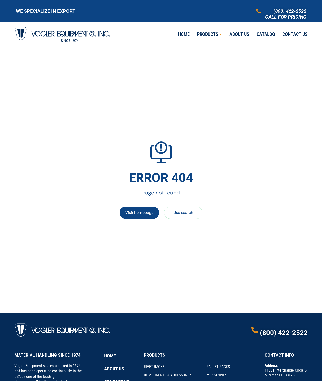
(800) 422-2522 (289, 11)
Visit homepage (139, 212)
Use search (183, 212)
